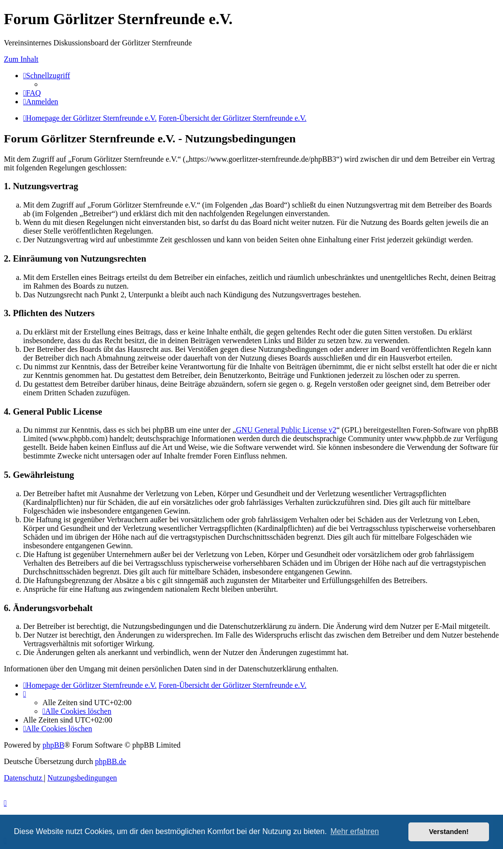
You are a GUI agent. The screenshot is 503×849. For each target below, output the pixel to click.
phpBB (53, 745)
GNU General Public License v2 (286, 430)
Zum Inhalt (21, 59)
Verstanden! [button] (449, 831)
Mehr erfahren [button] (354, 831)
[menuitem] (32, 93)
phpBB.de (110, 761)
